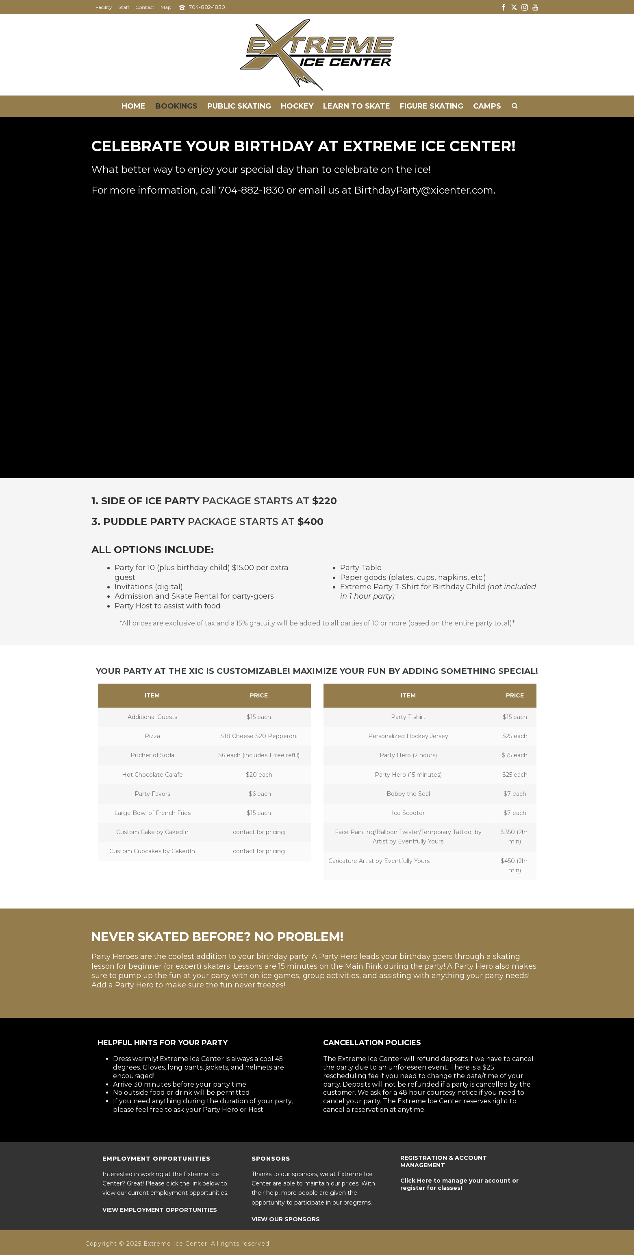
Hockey (297, 106)
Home (133, 106)
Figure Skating (431, 106)
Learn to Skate (356, 106)
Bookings (176, 106)
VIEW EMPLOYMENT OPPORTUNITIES (159, 1210)
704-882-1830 (207, 7)
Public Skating (239, 106)
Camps (487, 106)
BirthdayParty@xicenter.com (423, 190)
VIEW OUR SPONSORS (286, 1219)
